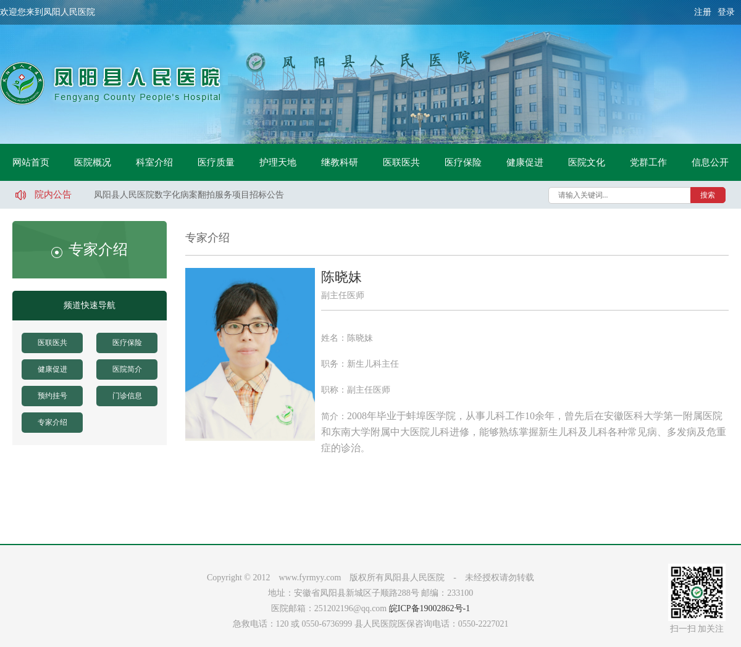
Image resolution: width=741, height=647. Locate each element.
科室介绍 (154, 162)
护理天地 (277, 162)
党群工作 (648, 162)
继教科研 (339, 162)
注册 (702, 12)
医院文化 (586, 162)
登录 (726, 12)
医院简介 (127, 369)
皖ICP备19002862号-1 (429, 608)
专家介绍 (52, 422)
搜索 (707, 195)
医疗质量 (216, 162)
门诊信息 (127, 395)
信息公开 (710, 162)
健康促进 (524, 162)
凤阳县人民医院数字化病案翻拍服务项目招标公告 (189, 194)
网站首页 (30, 162)
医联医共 (401, 162)
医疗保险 (463, 162)
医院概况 (92, 162)
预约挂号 (52, 395)
